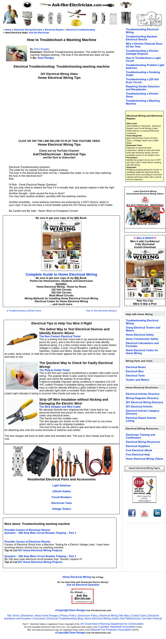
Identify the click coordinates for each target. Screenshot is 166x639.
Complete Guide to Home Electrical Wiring (61, 274)
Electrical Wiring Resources (143, 442)
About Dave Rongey (47, 615)
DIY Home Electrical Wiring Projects (40, 550)
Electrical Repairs (54, 29)
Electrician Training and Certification (140, 436)
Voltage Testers (61, 509)
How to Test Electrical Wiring (100, 310)
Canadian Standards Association (117, 626)
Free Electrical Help (138, 454)
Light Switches (62, 485)
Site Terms (13, 615)
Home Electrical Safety (140, 334)
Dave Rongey (41, 49)
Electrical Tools (135, 375)
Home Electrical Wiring (77, 577)
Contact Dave (139, 615)
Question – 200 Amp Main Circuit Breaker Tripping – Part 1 (40, 533)
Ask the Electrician (39, 32)
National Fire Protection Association (110, 629)
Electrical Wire (135, 371)
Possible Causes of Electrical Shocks (27, 530)
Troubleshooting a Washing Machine (143, 102)
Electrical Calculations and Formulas (142, 344)
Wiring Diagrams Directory (142, 398)
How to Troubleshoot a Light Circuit (143, 59)
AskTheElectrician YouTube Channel (141, 618)
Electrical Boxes (136, 367)
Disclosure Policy (88, 615)
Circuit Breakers (62, 497)
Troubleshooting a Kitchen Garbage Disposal (142, 52)
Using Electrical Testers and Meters (143, 329)
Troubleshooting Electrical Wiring (142, 31)
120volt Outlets (61, 491)
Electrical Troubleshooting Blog (65, 618)
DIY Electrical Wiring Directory (144, 402)
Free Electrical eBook (139, 450)
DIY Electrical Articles (139, 406)
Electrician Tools (61, 503)
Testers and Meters (137, 379)
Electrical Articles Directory (143, 394)
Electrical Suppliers (138, 446)
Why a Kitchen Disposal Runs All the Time (144, 45)
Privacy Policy (68, 615)
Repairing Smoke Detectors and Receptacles (143, 88)
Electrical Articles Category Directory (143, 412)
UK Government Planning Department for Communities (111, 623)
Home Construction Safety (142, 339)
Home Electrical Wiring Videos (144, 458)
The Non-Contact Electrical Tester (60, 336)
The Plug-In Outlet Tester (54, 370)
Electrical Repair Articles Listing (141, 419)
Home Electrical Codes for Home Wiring (142, 352)
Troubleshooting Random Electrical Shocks (141, 38)
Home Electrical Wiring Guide (101, 618)
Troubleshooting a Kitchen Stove (25, 310)
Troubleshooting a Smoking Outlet (143, 74)
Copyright (63, 610)
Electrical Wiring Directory (28, 29)
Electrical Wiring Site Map (114, 615)
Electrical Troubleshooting (80, 29)
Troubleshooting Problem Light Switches (145, 66)
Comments (39, 618)
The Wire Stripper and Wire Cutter (60, 406)
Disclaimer (27, 615)
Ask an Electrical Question (83, 584)
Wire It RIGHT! (145, 238)
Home (8, 29)
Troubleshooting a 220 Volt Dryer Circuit (142, 81)
